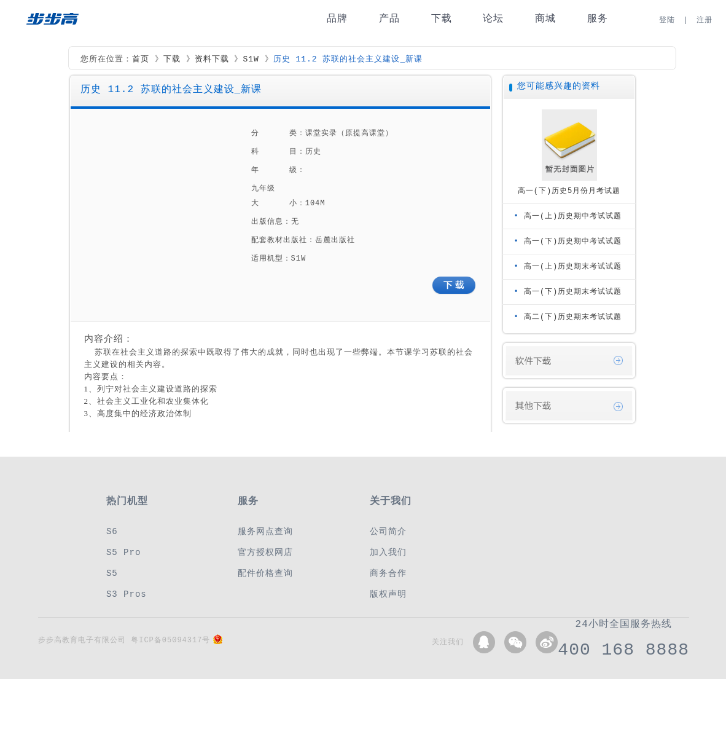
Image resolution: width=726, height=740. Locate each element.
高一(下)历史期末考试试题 (573, 291)
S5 (112, 573)
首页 (140, 59)
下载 (441, 19)
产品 (389, 19)
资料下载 (212, 59)
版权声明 (388, 594)
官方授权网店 (265, 552)
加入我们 (388, 552)
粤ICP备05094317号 (170, 640)
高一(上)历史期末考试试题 (573, 266)
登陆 (667, 20)
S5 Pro (123, 552)
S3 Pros (126, 594)
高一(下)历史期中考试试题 (573, 241)
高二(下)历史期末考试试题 (573, 317)
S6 (112, 531)
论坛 (493, 19)
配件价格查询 (265, 573)
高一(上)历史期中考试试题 (573, 216)
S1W (251, 59)
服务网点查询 (265, 531)
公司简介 (388, 531)
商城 (545, 19)
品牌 (337, 19)
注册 (704, 20)
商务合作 (388, 573)
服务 (597, 19)
